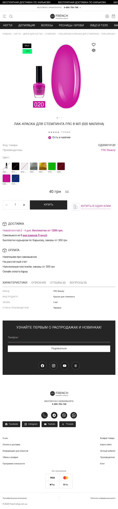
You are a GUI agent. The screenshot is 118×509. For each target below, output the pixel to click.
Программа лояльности (14, 464)
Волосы (47, 26)
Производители (107, 458)
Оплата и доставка (11, 445)
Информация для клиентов (15, 451)
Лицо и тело (99, 26)
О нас (5, 439)
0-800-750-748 (71, 8)
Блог (102, 464)
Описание (38, 283)
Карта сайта (106, 445)
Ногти (7, 26)
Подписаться (59, 349)
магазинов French (35, 236)
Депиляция (26, 26)
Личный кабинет (107, 451)
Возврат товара (107, 439)
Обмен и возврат (10, 458)
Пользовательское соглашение (15, 498)
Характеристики (15, 283)
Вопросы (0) (78, 283)
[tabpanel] (59, 77)
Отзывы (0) (58, 283)
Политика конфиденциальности (102, 498)
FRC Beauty (108, 150)
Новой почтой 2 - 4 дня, (33, 231)
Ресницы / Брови (71, 26)
